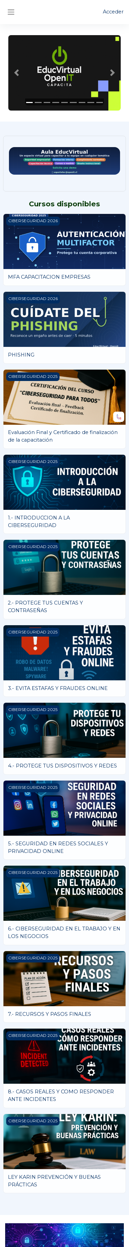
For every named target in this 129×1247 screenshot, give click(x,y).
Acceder (113, 12)
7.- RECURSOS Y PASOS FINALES (49, 1014)
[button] (16, 73)
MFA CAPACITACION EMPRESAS (49, 277)
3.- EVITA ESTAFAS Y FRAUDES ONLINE (58, 688)
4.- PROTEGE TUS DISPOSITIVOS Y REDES (62, 766)
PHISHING (21, 355)
